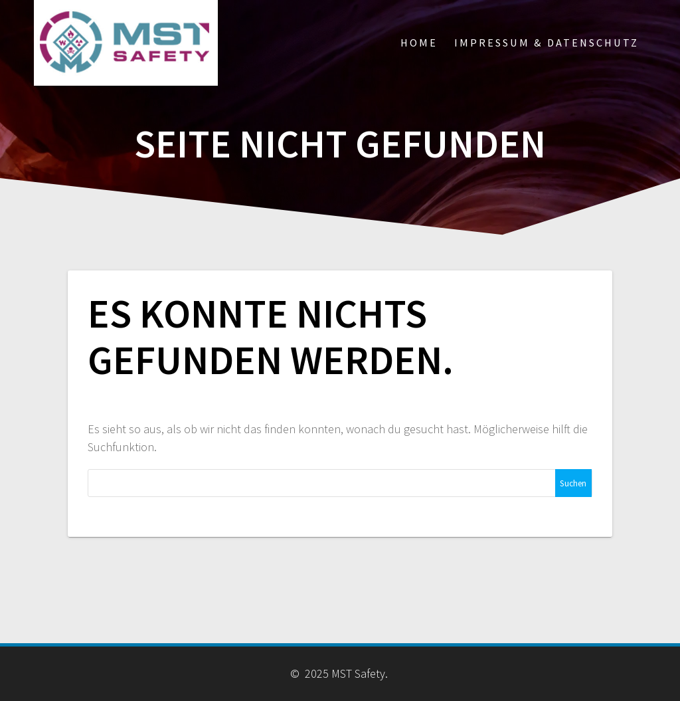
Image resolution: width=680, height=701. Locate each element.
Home (419, 42)
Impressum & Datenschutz (546, 42)
